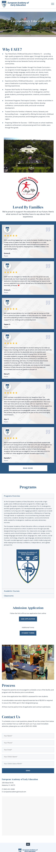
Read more (28, 468)
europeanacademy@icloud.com (14, 792)
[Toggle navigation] (52, 4)
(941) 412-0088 (9, 789)
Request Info (28, 27)
